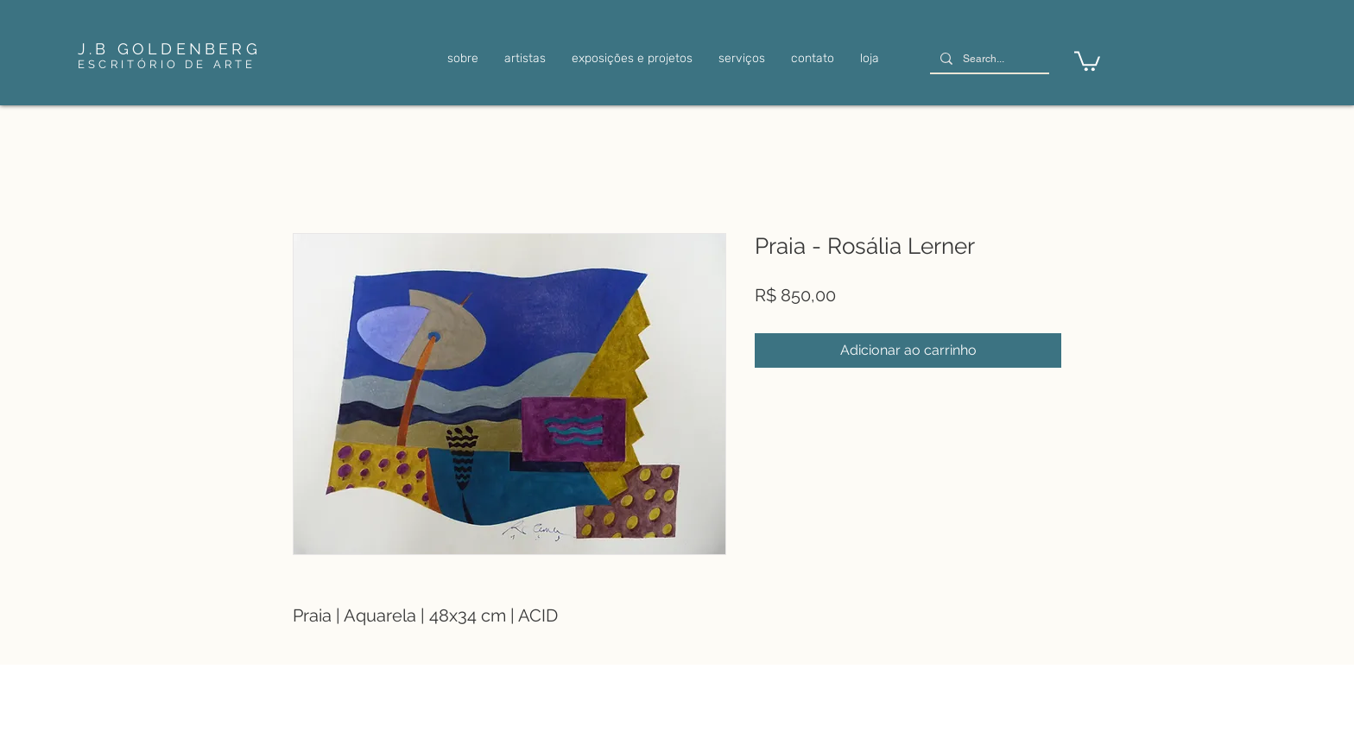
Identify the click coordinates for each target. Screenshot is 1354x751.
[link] (1087, 60)
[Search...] (988, 59)
